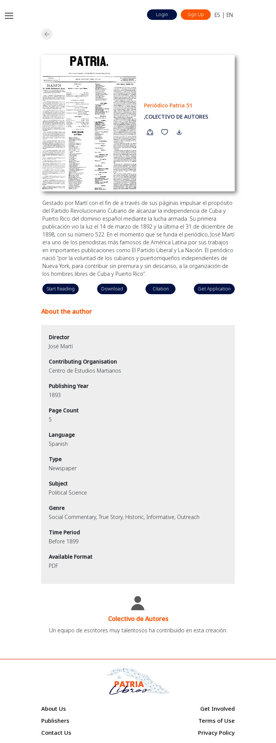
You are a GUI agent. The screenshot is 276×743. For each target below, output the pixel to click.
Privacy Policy (216, 732)
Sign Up (196, 14)
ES (217, 14)
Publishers (55, 720)
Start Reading (60, 289)
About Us (53, 708)
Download (112, 289)
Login (162, 14)
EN (229, 14)
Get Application (214, 289)
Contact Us (56, 732)
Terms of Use (216, 720)
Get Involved (217, 708)
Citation (161, 289)
